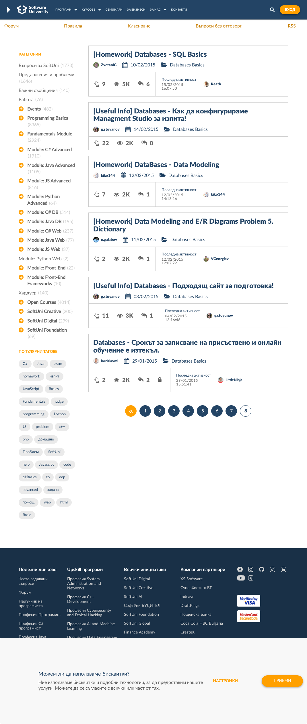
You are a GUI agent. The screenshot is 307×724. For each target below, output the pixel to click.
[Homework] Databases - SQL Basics (150, 54)
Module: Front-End (51, 268)
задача (53, 490)
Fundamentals (34, 402)
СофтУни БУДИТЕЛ (142, 606)
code (67, 465)
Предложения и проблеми (46, 78)
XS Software (191, 579)
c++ (62, 427)
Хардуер (33, 293)
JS (24, 427)
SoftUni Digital (48, 321)
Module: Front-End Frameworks (46, 281)
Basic (27, 515)
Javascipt (46, 465)
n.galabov (109, 240)
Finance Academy (139, 632)
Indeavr (187, 597)
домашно (46, 439)
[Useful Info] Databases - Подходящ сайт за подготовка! (183, 286)
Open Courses (48, 302)
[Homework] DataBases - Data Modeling (156, 165)
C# (25, 364)
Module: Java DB (50, 222)
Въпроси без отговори (219, 26)
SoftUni (54, 452)
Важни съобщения (44, 90)
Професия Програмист (40, 615)
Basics (54, 389)
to (48, 477)
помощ (28, 502)
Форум (11, 26)
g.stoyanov (110, 129)
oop (62, 477)
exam (58, 364)
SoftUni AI (133, 597)
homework (31, 376)
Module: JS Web (48, 249)
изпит (54, 376)
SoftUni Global (137, 623)
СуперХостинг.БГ (196, 588)
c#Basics (30, 477)
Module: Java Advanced (51, 169)
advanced (30, 490)
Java (40, 364)
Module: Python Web (43, 259)
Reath (216, 84)
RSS (292, 26)
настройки (224, 681)
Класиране (139, 26)
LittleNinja (234, 380)
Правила (73, 26)
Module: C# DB (48, 212)
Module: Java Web (50, 240)
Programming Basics (47, 122)
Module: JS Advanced (49, 185)
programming (33, 414)
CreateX (187, 632)
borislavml (109, 361)
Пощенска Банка (195, 615)
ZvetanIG (108, 65)
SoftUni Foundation (47, 334)
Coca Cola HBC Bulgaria (201, 623)
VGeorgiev (220, 259)
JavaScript (31, 389)
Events (40, 109)
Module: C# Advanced (49, 153)
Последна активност (179, 80)
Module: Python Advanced (43, 200)
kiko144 (108, 176)
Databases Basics (187, 65)
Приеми (282, 681)
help (26, 465)
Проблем (31, 452)
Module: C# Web (50, 231)
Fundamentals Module (49, 138)
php (26, 439)
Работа (31, 100)
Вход (290, 9)
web (47, 502)
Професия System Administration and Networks (84, 583)
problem (42, 427)
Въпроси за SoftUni (46, 65)
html (64, 502)
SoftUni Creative (50, 311)
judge (59, 402)
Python (60, 414)
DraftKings (189, 606)
